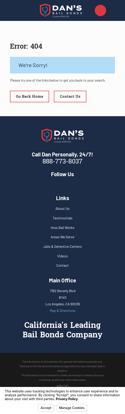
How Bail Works (63, 227)
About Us (62, 208)
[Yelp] (62, 183)
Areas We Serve (62, 237)
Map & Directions (62, 310)
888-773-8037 (62, 162)
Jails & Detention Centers (62, 246)
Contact (62, 265)
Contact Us (70, 97)
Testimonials (62, 218)
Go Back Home (29, 97)
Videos (62, 256)
